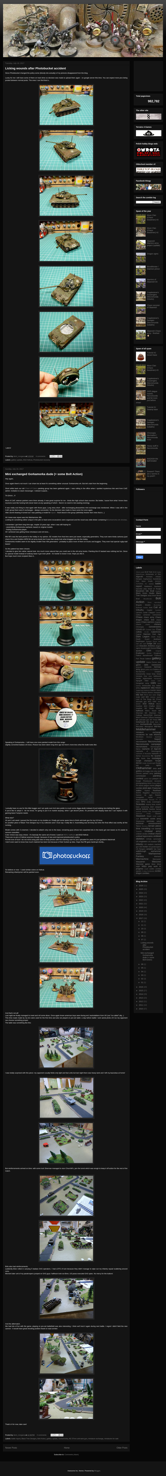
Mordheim (139, 737)
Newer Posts (11, 1448)
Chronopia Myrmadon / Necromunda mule (152, 436)
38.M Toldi (148, 572)
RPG (143, 802)
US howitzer (152, 842)
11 (142, 925)
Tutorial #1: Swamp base (152, 408)
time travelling (143, 828)
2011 (141, 1005)
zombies (145, 873)
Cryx (158, 629)
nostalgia (156, 758)
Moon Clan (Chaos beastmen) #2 (153, 230)
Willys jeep (147, 866)
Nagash (157, 739)
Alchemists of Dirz (153, 574)
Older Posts (122, 1448)
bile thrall (150, 591)
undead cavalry (141, 834)
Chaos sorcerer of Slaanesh (153, 306)
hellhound (157, 676)
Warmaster (157, 859)
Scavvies (140, 804)
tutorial (158, 829)
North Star (145, 758)
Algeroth (139, 577)
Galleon (148, 659)
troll (152, 829)
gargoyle (139, 667)
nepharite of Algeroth (151, 749)
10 (142, 929)
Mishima (157, 734)
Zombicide (150, 871)
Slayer (149, 816)
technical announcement (148, 823)
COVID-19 (140, 629)
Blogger (97, 1471)
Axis (137, 581)
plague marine (149, 785)
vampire (149, 849)
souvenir (144, 818)
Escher (149, 653)
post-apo (147, 788)
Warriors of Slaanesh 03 (152, 280)
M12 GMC (152, 702)
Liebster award (155, 697)
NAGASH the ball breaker (152, 460)
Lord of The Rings (143, 699)
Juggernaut (139, 690)
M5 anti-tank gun (142, 720)
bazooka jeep (141, 589)
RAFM (138, 793)
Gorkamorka (63, 1439)
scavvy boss (150, 804)
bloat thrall (152, 596)
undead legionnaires (144, 836)
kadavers (147, 690)
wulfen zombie (155, 869)
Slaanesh (140, 816)
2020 (141, 907)
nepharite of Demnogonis (148, 751)
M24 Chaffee (149, 706)
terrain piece (154, 826)
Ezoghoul (157, 653)
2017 (141, 918)
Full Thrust (140, 659)
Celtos (138, 615)
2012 (141, 1001)
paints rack (148, 778)
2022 (141, 900)
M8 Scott (150, 722)
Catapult (151, 613)
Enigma (158, 651)
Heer (150, 676)
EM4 (149, 650)
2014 (141, 994)
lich (147, 697)
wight (138, 866)
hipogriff (139, 681)
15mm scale (140, 572)
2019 (141, 911)
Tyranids (139, 831)
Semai (158, 809)
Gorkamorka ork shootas (117, 520)
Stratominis (140, 821)
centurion (146, 615)
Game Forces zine (153, 662)
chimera (157, 624)
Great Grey (150, 674)
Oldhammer (144, 768)
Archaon (149, 577)
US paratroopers (154, 847)
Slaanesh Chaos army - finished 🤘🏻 (154, 333)
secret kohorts (142, 809)
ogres (158, 765)
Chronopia (140, 627)
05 (142, 968)
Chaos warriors (147, 622)
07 (142, 939)
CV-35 (146, 632)
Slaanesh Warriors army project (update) (153, 243)
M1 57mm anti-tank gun (78, 1439)
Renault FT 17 (155, 799)
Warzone (156, 861)
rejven (53, 513)
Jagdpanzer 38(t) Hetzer (150, 688)
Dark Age (156, 634)
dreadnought (145, 648)
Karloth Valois (156, 690)
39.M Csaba (157, 572)
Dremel (153, 648)
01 (142, 982)
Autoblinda (157, 579)
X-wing (144, 871)
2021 (141, 904)
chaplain (158, 622)
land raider (152, 695)
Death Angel (156, 637)
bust (150, 607)
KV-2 (146, 695)
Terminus (145, 826)
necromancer (141, 742)
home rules (156, 681)
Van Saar (157, 849)
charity (147, 624)
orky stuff (157, 771)
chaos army (149, 617)
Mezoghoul (149, 727)
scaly (149, 802)
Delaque (149, 641)
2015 (141, 990)
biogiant (158, 591)
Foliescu (158, 655)
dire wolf (143, 643)
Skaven (158, 814)
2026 (141, 886)
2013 (141, 998)
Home (67, 1448)
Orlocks (139, 773)
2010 (141, 1009)
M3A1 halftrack (69, 835)
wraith (146, 869)
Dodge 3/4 (151, 643)
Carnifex (158, 610)
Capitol (149, 610)
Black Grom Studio (145, 593)
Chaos (139, 617)
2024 (141, 893)
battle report (16, 1439)
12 (142, 921)
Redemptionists (142, 800)
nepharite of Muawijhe (143, 753)
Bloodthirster (147, 599)
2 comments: (42, 1435)
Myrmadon (139, 739)
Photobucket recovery (41, 460)
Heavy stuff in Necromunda (152, 447)
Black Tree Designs (28, 1439)
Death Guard (142, 639)
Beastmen (140, 591)
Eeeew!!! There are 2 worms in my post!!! (153, 473)
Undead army (153, 831)
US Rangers (140, 849)
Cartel (145, 613)
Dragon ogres (152, 254)
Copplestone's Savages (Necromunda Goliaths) (153, 321)
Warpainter (140, 862)
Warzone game (143, 864)
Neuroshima (146, 756)
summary (150, 821)
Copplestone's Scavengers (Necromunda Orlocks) (153, 295)
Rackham (157, 790)
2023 (141, 896)
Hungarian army (142, 683)
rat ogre (148, 795)
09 (142, 932)
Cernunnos (157, 615)
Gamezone (156, 665)
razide (150, 797)
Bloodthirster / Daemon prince (153, 268)
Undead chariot (154, 834)
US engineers (141, 841)
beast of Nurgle (154, 589)
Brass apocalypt (154, 602)
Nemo (138, 749)
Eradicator (140, 653)
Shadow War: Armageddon (151, 811)
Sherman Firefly (143, 813)
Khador (138, 692)
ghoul (143, 669)
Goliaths (158, 672)
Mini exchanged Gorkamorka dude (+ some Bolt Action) (43, 474)
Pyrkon (147, 791)
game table (142, 665)
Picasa (154, 783)
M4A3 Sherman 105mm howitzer (148, 717)
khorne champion (154, 692)
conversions (155, 626)
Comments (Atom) (72, 1455)
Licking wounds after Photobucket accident (35, 68)
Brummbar (157, 605)
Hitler (147, 681)
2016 (141, 987)
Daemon (146, 634)
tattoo (159, 821)
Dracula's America (147, 646)
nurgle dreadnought (148, 763)
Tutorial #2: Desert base (152, 354)
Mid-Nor (157, 726)
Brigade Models (143, 605)
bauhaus (157, 586)
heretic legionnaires (144, 678)
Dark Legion (142, 636)
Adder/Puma (140, 574)
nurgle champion (144, 761)
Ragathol (146, 793)
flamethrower (148, 655)
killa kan (139, 695)
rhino (138, 802)
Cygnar (138, 634)
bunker (145, 607)
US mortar (143, 847)
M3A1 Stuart (150, 711)
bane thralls (147, 581)
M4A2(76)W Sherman (152, 715)
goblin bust (149, 669)
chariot (138, 624)
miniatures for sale (111, 1439)
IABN (153, 683)
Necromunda (154, 741)
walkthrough (141, 851)
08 (142, 936)
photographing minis (143, 783)
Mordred (149, 737)
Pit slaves (139, 785)
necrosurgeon (156, 747)
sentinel (138, 811)
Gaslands (147, 667)
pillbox (159, 783)
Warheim (157, 856)
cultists (139, 632)
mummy (158, 737)
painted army (148, 773)
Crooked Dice (150, 629)
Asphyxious (147, 579)
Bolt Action (41, 1439)
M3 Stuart (149, 708)
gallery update (16, 460)
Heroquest (157, 678)
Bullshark (139, 607)
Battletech (148, 586)
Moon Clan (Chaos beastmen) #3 (153, 217)
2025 (141, 889)
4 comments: (41, 456)
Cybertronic (156, 632)
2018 (141, 914)
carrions (139, 613)
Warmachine (142, 859)
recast (159, 797)
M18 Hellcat (27, 460)
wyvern (138, 871)
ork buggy (146, 771)
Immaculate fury (148, 686)
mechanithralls (146, 724)
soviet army (155, 819)
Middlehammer (146, 729)
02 (142, 979)
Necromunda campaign (148, 744)
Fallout (138, 655)
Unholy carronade (153, 839)
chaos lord (149, 620)
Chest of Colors (31, 488)
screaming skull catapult (151, 807)
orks (152, 771)
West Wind (156, 864)
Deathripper (140, 641)
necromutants (141, 747)
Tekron (138, 826)
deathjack (157, 639)
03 (142, 975)
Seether (152, 809)
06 (142, 964)
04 (142, 971)
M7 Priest (153, 720)
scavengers (156, 802)
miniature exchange (95, 1439)
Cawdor (158, 612)
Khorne (144, 692)
